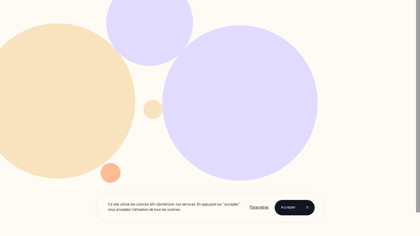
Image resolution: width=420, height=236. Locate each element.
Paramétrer (259, 207)
